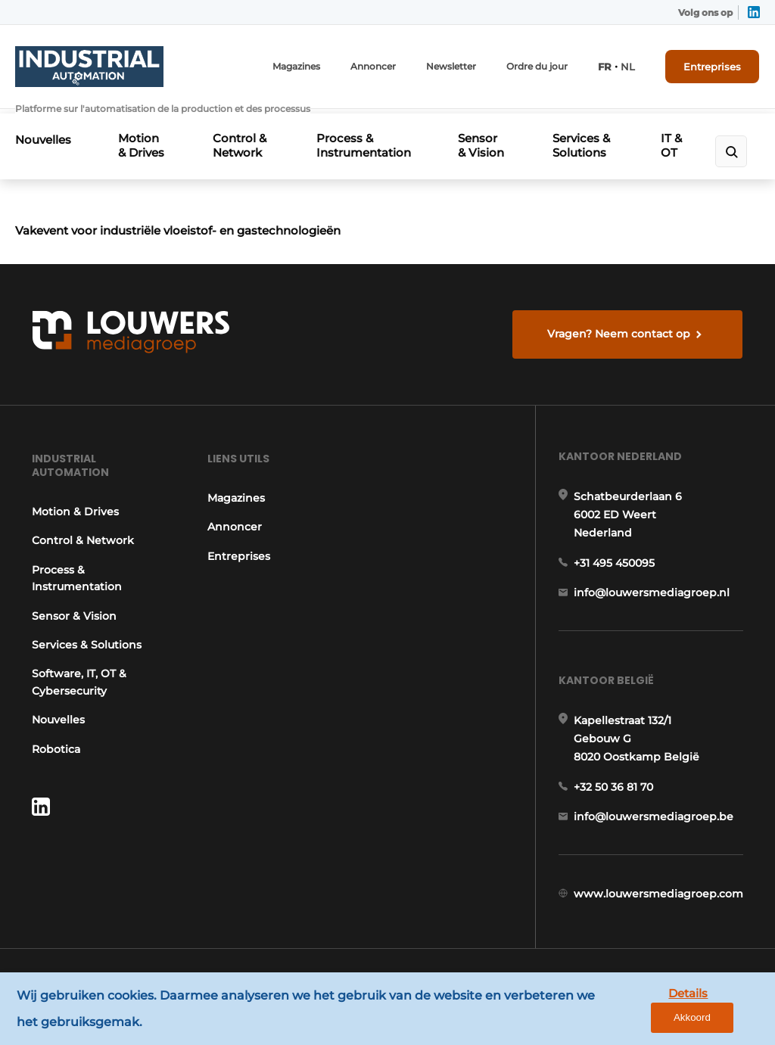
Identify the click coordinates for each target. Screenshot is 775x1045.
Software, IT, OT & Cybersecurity (78, 695)
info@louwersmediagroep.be (654, 834)
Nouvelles (43, 133)
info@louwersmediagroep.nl (652, 607)
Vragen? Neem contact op (619, 343)
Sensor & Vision (480, 146)
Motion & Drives (143, 139)
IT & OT (669, 146)
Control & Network (241, 139)
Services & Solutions (583, 139)
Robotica (55, 761)
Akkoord (718, 1009)
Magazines (297, 66)
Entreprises (713, 66)
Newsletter (452, 66)
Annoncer (374, 66)
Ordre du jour (537, 66)
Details (647, 1008)
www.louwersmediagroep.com (659, 912)
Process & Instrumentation (364, 139)
